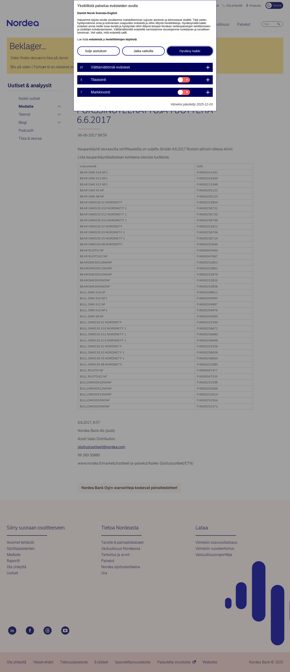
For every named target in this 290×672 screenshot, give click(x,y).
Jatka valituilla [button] (143, 51)
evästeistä (95, 39)
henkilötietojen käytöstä (121, 39)
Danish (81, 13)
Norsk (91, 13)
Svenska (101, 13)
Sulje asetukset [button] (95, 51)
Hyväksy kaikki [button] (189, 51)
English (112, 13)
